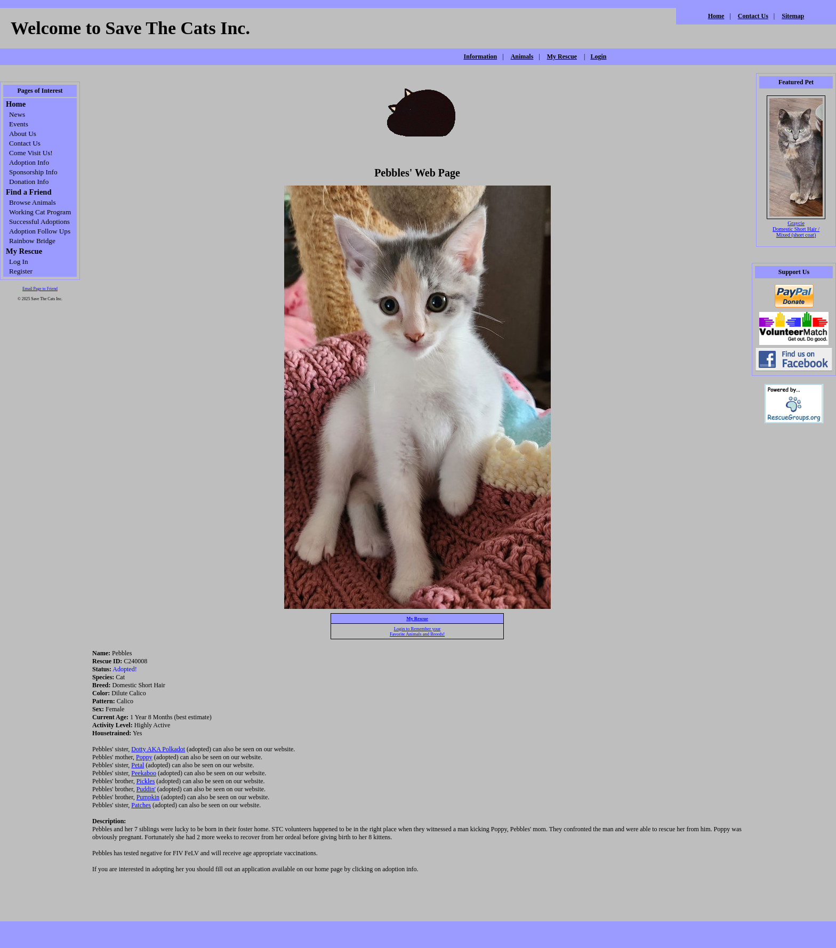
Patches (141, 805)
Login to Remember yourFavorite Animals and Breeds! (417, 631)
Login (598, 56)
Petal (137, 765)
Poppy (144, 757)
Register (21, 271)
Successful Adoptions (39, 222)
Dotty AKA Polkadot (158, 749)
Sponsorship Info (33, 172)
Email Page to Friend (40, 288)
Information (480, 56)
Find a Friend (29, 192)
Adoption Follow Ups (39, 231)
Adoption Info (29, 162)
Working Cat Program (40, 212)
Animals (522, 56)
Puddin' (146, 789)
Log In (18, 262)
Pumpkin (147, 797)
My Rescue (562, 56)
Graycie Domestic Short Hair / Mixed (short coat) (796, 229)
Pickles (145, 781)
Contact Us (753, 16)
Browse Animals (32, 202)
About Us (22, 134)
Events (18, 124)
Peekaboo (143, 773)
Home (716, 16)
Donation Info (29, 182)
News (17, 114)
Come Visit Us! (31, 153)
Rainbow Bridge (32, 241)
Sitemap (793, 16)
